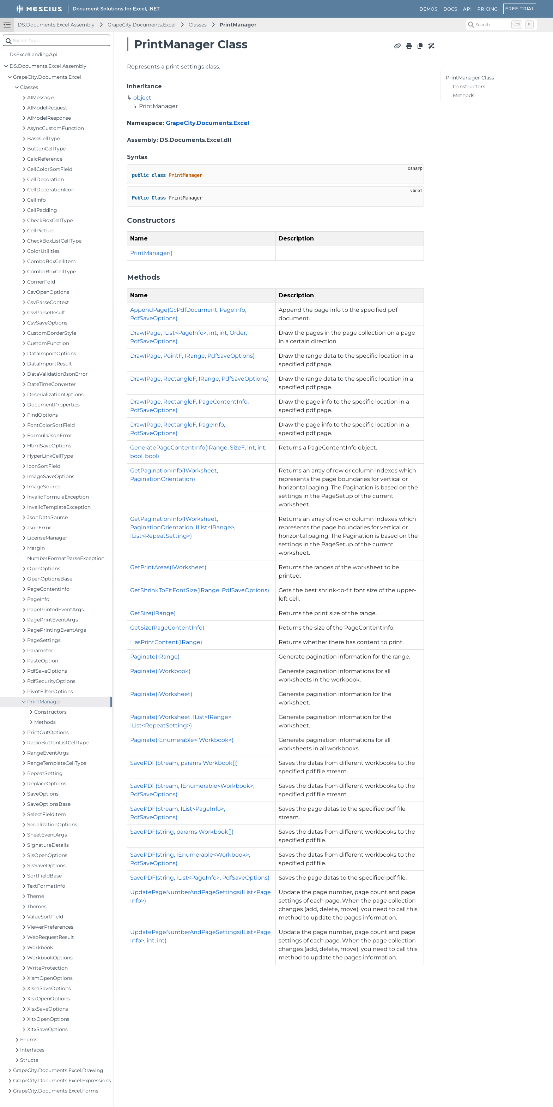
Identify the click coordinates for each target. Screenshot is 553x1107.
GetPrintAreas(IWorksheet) (168, 567)
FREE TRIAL (519, 8)
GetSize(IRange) (153, 613)
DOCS (450, 9)
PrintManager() (151, 253)
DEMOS (428, 9)
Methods (463, 95)
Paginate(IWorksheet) (161, 694)
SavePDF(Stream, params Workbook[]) (184, 763)
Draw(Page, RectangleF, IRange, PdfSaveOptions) (199, 378)
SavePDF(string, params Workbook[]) (181, 831)
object (142, 97)
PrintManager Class (470, 78)
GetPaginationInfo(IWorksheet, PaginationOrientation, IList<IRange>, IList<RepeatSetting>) (182, 527)
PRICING (487, 9)
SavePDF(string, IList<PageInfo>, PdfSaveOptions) (199, 877)
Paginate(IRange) (155, 656)
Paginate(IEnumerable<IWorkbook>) (181, 740)
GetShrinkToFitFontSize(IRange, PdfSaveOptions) (199, 590)
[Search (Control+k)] (501, 24)
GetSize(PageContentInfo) (167, 627)
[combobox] (56, 40)
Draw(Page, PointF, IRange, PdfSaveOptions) (192, 355)
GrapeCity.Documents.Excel (142, 25)
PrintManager (238, 25)
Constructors (469, 86)
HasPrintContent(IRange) (166, 642)
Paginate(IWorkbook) (160, 671)
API (467, 9)
